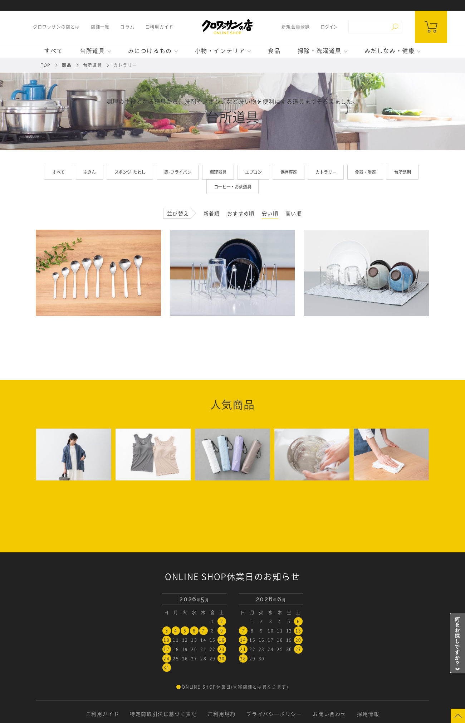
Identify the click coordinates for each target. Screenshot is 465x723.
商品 (66, 65)
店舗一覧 (100, 27)
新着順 (212, 213)
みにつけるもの (150, 50)
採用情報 (368, 713)
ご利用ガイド (159, 27)
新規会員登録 (296, 27)
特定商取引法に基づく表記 (163, 713)
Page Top (458, 716)
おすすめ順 (241, 213)
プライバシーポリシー (274, 713)
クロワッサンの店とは (56, 27)
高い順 (293, 213)
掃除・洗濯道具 (320, 50)
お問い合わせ (329, 713)
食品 (274, 50)
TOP (46, 65)
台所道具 (92, 50)
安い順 (270, 213)
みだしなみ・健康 (389, 50)
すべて (53, 50)
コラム (127, 27)
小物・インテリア (220, 50)
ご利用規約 (221, 713)
